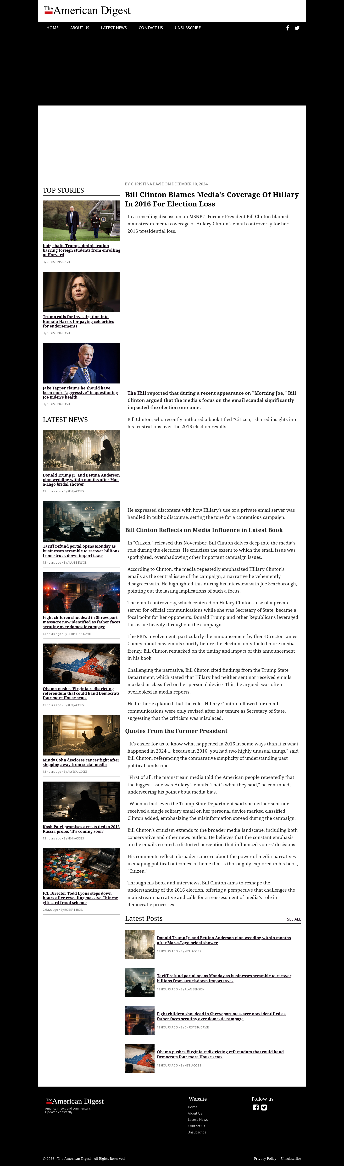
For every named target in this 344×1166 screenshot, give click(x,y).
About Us (79, 27)
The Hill (137, 393)
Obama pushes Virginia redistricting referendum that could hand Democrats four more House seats (81, 693)
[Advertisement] (172, 69)
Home (52, 27)
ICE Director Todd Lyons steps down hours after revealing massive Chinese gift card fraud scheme (80, 898)
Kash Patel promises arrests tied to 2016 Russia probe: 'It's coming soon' (81, 829)
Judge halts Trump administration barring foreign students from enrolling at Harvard (81, 250)
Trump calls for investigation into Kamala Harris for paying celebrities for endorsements (78, 321)
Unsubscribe (188, 27)
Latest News (114, 27)
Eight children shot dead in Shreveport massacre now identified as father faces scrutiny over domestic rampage (81, 622)
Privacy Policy (265, 1158)
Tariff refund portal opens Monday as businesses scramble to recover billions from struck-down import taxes (81, 551)
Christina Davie (147, 184)
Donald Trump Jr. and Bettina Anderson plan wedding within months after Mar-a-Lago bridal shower (81, 479)
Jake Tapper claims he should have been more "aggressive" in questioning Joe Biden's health (80, 392)
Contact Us (151, 27)
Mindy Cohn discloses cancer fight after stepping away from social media (81, 762)
